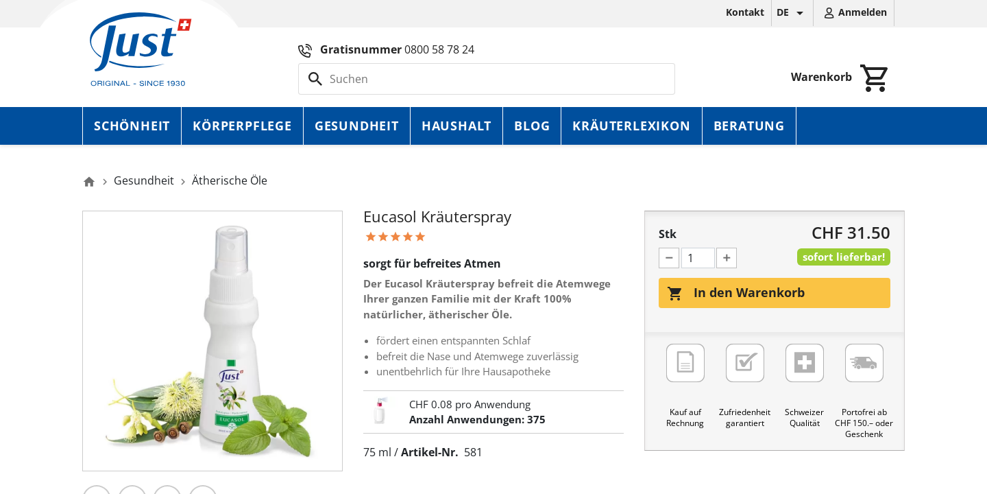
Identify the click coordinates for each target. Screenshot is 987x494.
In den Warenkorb (736, 293)
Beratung (749, 125)
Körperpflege (242, 125)
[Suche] (486, 79)
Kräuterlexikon (631, 125)
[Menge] (698, 258)
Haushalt (456, 125)
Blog (532, 125)
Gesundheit (357, 125)
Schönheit (132, 125)
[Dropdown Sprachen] (792, 13)
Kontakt (745, 12)
